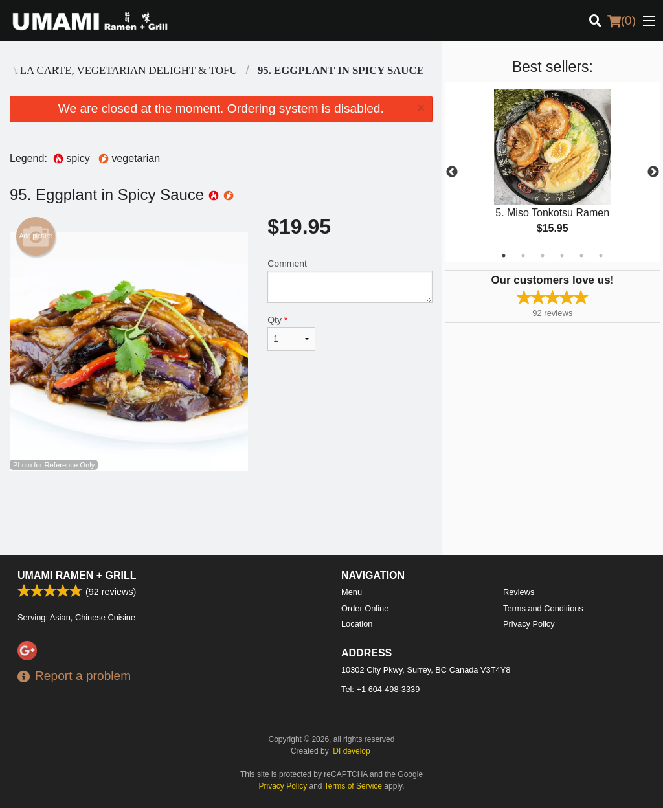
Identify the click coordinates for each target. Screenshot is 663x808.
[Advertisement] (221, 513)
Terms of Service (353, 786)
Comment (349, 280)
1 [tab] (503, 255)
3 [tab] (542, 255)
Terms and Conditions (543, 608)
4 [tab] (562, 255)
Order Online (364, 608)
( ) (621, 20)
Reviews (518, 592)
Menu (351, 592)
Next (653, 172)
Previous (451, 172)
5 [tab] (581, 255)
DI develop (351, 751)
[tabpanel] (553, 172)
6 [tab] (600, 255)
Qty (291, 333)
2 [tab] (523, 255)
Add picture (35, 236)
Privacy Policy (529, 624)
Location (356, 624)
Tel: (380, 689)
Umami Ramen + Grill (77, 575)
